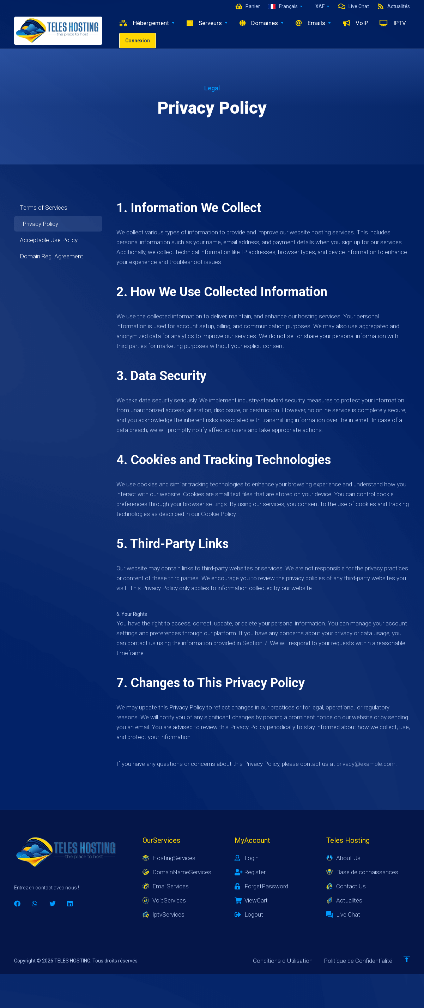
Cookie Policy (218, 513)
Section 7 (254, 643)
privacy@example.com (366, 763)
